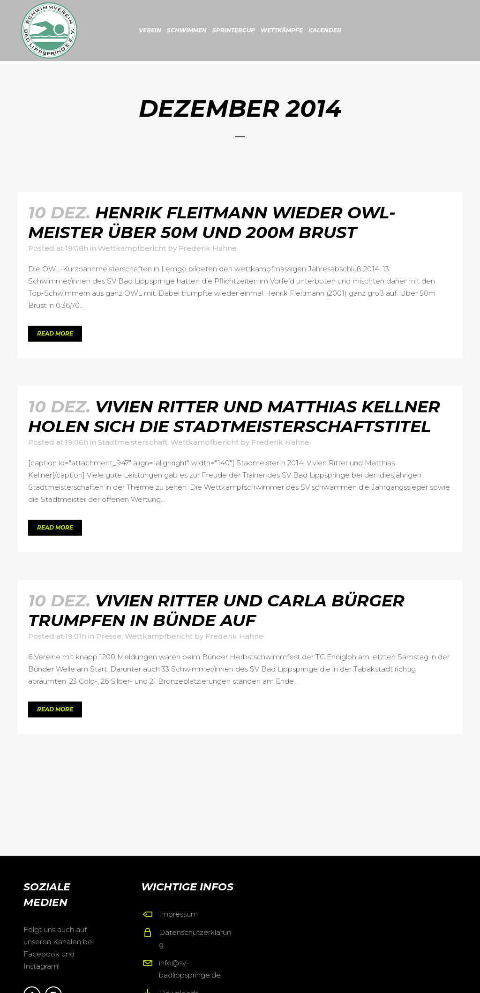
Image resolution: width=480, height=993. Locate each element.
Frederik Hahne (208, 248)
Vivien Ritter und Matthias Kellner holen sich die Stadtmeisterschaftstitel (234, 416)
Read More (55, 333)
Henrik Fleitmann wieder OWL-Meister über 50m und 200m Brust (212, 222)
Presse (108, 636)
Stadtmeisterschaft (132, 442)
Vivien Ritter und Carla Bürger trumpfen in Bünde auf (216, 610)
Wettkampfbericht (132, 248)
